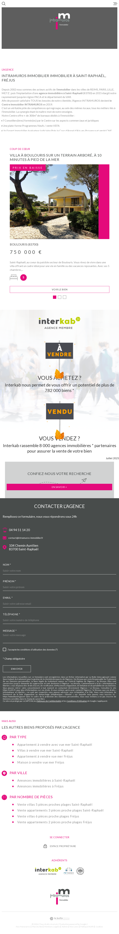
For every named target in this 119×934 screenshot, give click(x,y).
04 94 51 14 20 (19, 531)
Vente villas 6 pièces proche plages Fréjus (48, 817)
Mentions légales (52, 927)
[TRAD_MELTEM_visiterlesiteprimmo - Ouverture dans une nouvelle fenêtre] (69, 871)
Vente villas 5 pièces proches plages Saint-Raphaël (54, 805)
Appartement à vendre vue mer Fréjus (45, 757)
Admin (65, 927)
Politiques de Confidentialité (49, 702)
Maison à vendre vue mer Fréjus (40, 763)
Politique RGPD (87, 927)
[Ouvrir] (4, 4)
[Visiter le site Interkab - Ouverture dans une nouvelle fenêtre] (48, 872)
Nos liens (74, 927)
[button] (54, 298)
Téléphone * (11, 615)
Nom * (7, 565)
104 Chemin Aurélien (23, 548)
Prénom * (9, 582)
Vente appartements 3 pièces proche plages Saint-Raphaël (60, 811)
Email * (8, 598)
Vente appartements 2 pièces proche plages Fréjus (54, 823)
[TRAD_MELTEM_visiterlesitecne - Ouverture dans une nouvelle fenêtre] (80, 872)
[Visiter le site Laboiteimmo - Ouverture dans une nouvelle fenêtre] (59, 919)
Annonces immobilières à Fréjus (40, 787)
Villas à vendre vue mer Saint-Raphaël (45, 751)
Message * (10, 631)
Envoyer (17, 669)
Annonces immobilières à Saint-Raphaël (46, 781)
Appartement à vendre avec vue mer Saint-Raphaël (54, 745)
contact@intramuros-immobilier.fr (25, 538)
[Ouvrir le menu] (115, 4)
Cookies (99, 928)
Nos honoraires (23, 927)
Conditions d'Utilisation (77, 702)
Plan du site (37, 927)
